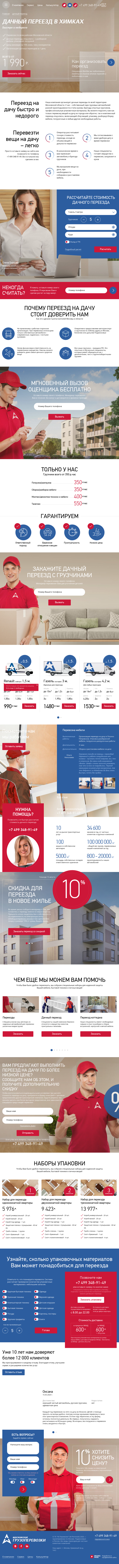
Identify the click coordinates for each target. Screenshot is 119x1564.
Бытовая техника (15, 1308)
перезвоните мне (102, 1539)
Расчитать (105, 249)
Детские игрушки (47, 1302)
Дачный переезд (51, 1017)
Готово (46, 1330)
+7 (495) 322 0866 (91, 1498)
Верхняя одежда (46, 1297)
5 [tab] (62, 1051)
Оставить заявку (14, 746)
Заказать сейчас (16, 73)
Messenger (32, 1479)
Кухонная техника (16, 1297)
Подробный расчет (73, 249)
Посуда (11, 1313)
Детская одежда (46, 1308)
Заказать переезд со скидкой (29, 931)
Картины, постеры (47, 1313)
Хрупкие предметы (16, 1319)
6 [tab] (64, 1051)
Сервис (30, 5)
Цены (40, 5)
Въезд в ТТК (75, 242)
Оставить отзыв (13, 1372)
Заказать (29, 706)
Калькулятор (52, 5)
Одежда (42, 1291)
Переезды (9, 1017)
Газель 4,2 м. (96, 681)
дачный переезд (19, 13)
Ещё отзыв (62, 797)
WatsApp (12, 1479)
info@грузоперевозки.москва (20, 919)
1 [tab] (58, 718)
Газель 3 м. (56, 681)
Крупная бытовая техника (19, 1291)
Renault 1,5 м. (17, 681)
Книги (42, 1319)
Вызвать (59, 416)
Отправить (27, 1132)
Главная (6, 13)
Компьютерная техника (18, 1302)
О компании (18, 5)
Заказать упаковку (90, 1299)
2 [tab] (60, 718)
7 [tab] (67, 1051)
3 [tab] (32, 944)
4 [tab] (59, 1051)
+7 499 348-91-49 (90, 5)
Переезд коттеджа (91, 1017)
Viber (22, 1479)
